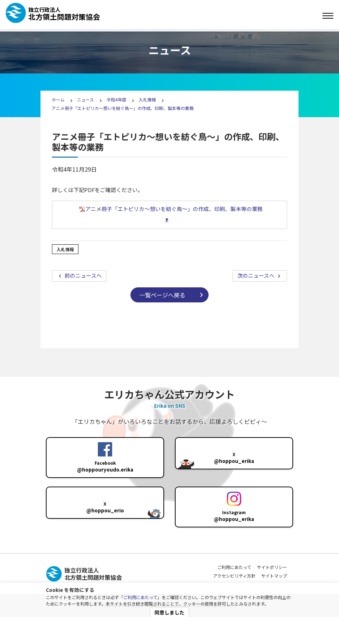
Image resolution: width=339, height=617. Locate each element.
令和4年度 (116, 99)
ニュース (86, 99)
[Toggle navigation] (328, 15)
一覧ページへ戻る (162, 295)
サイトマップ (274, 576)
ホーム (58, 99)
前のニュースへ (82, 275)
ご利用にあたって (140, 597)
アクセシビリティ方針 (234, 576)
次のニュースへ (256, 275)
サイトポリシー (272, 567)
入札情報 (147, 99)
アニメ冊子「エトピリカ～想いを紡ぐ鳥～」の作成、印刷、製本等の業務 (123, 108)
